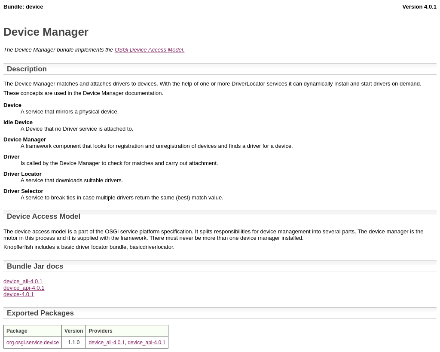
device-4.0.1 (18, 294)
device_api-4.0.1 (23, 288)
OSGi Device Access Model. (150, 49)
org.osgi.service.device (32, 343)
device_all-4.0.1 (23, 281)
